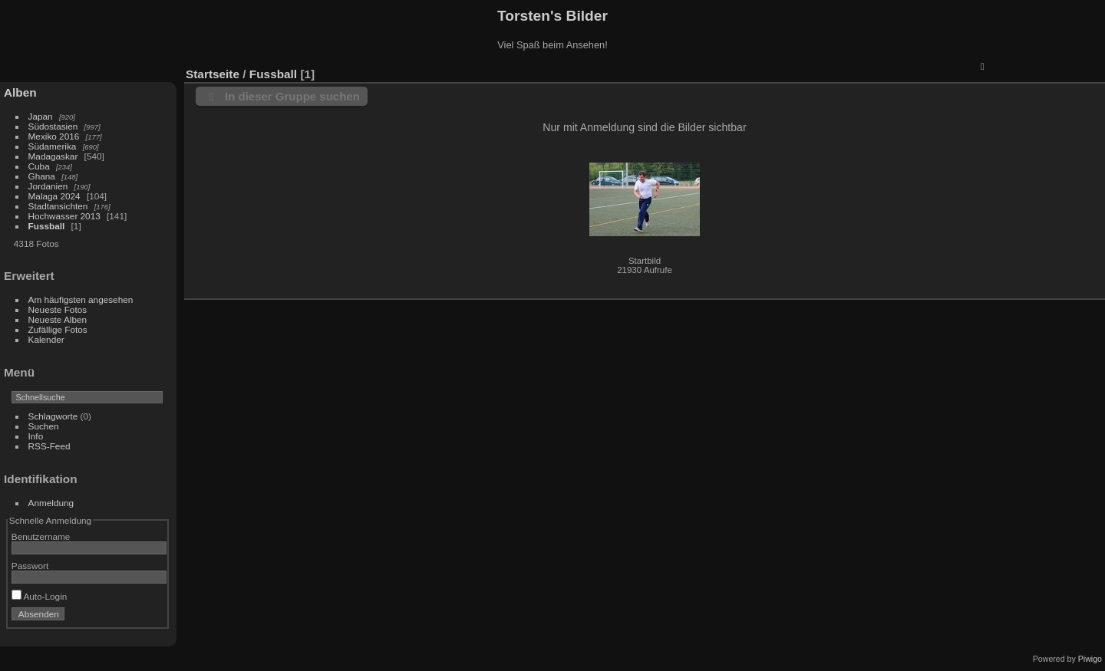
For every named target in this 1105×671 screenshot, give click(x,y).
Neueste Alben (57, 319)
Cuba (39, 166)
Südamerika (52, 146)
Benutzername (41, 536)
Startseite (212, 74)
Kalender (46, 339)
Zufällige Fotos (57, 329)
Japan (40, 116)
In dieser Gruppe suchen (292, 96)
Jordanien (48, 186)
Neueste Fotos (57, 309)
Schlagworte (53, 416)
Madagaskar (53, 156)
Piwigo (1090, 658)
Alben (20, 92)
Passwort (30, 566)
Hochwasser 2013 (64, 216)
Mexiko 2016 (54, 136)
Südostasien (53, 126)
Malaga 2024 (55, 196)
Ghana (41, 176)
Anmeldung (51, 503)
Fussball (46, 226)
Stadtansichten (58, 206)
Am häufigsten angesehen (81, 299)
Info (36, 436)
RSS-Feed (49, 446)
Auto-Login (40, 596)
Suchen (43, 426)
